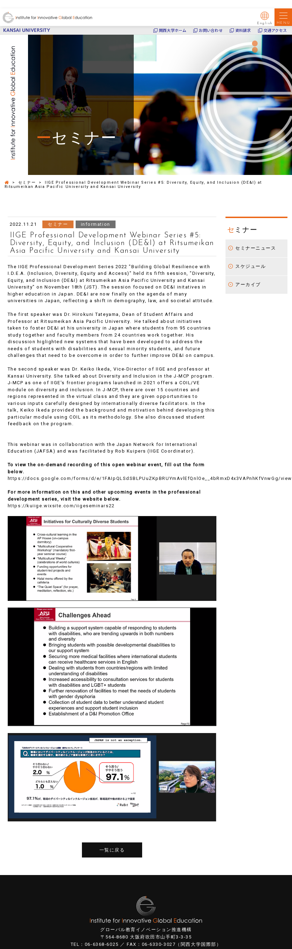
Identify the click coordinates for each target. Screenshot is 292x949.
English (265, 18)
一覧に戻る (112, 850)
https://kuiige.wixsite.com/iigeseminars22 (61, 505)
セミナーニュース (255, 248)
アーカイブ (248, 284)
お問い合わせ (210, 30)
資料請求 (243, 30)
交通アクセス (275, 30)
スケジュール (250, 266)
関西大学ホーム (173, 30)
